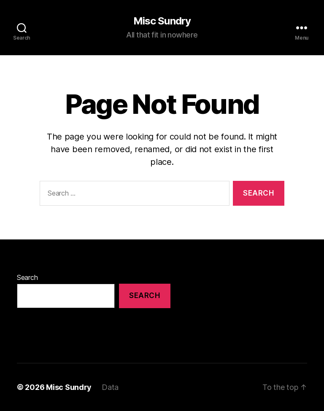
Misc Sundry (161, 21)
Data (110, 387)
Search (27, 277)
